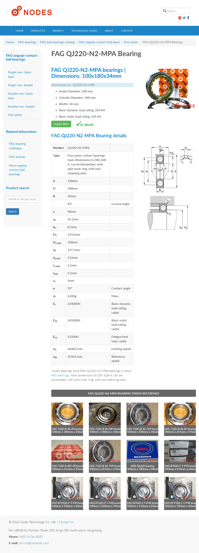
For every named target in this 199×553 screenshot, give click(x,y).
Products (38, 30)
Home (19, 30)
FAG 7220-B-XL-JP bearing (67, 429)
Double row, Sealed (21, 106)
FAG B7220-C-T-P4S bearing (106, 503)
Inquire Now (61, 124)
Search (12, 211)
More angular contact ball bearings (18, 170)
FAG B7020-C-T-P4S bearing (181, 466)
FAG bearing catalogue (17, 146)
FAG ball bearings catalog (57, 42)
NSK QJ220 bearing (142, 466)
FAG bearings (27, 42)
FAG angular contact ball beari (99, 42)
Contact (127, 30)
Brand (58, 30)
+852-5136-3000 (30, 536)
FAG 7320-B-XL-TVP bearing (106, 466)
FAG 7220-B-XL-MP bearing (106, 429)
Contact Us (66, 522)
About (109, 30)
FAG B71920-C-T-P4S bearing (69, 503)
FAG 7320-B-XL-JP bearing (180, 429)
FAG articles (17, 156)
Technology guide (84, 30)
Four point (131, 42)
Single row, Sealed (20, 85)
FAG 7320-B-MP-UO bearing (69, 466)
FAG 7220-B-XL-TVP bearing (144, 429)
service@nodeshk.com (34, 543)
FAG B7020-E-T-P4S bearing (144, 503)
